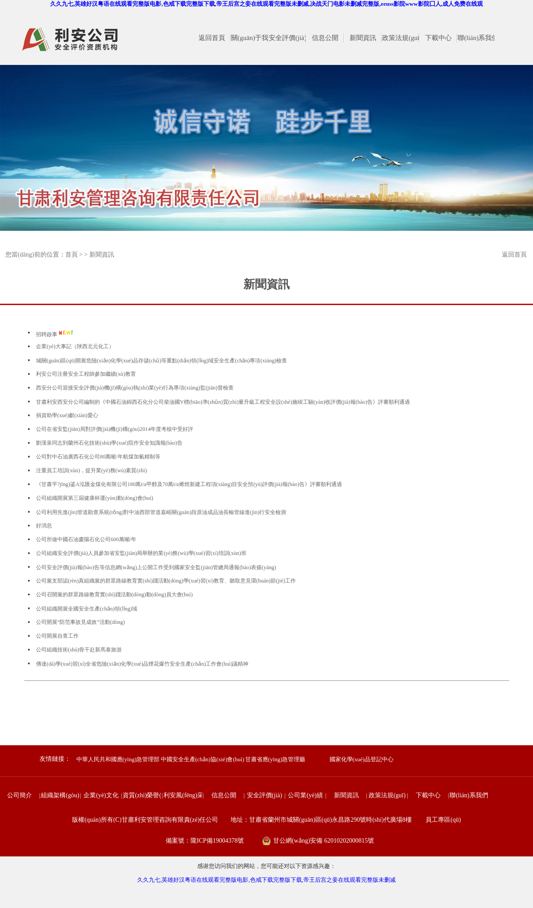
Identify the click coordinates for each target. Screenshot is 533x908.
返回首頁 (514, 254)
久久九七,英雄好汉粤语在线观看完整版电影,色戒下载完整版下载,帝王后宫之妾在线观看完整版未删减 (266, 879)
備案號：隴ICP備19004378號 (205, 840)
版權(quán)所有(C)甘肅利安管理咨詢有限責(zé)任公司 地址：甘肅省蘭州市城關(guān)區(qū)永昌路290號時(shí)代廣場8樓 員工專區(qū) (266, 819)
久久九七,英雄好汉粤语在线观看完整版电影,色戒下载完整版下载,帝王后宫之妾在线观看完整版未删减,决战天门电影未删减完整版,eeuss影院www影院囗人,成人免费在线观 (266, 3)
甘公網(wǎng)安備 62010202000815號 (323, 840)
